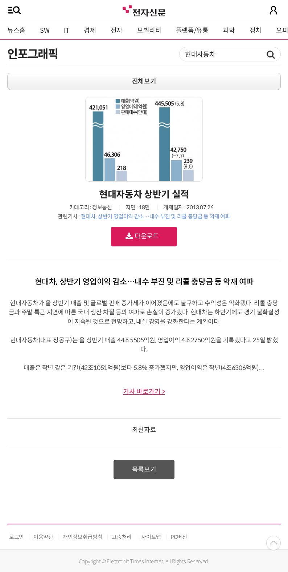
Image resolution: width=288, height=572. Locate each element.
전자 (117, 31)
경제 (90, 31)
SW (44, 31)
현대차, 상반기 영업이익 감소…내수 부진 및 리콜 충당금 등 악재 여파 (155, 216)
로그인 (16, 536)
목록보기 (144, 470)
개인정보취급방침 (82, 536)
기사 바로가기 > (144, 392)
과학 (229, 31)
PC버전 (178, 536)
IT (66, 31)
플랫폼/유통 (192, 31)
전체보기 (144, 81)
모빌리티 (149, 31)
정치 (256, 31)
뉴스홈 (16, 31)
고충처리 (122, 536)
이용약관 (43, 536)
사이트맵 (151, 536)
